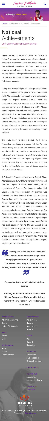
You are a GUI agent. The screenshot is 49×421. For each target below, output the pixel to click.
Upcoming (31, 345)
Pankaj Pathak (32, 367)
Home (4, 24)
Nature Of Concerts (10, 326)
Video (4, 339)
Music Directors (33, 358)
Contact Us (31, 390)
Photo (4, 348)
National (30, 323)
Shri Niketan (31, 387)
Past (28, 339)
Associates (31, 355)
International (32, 320)
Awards (30, 329)
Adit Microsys (30, 413)
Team (4, 323)
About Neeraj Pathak (10, 320)
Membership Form (34, 380)
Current (30, 342)
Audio (4, 336)
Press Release (8, 355)
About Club (31, 377)
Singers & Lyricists (34, 361)
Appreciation (32, 326)
